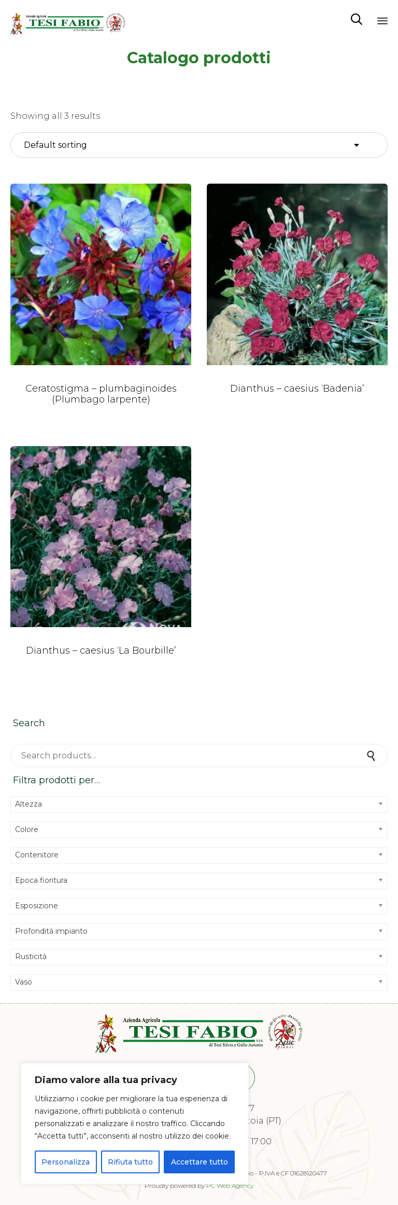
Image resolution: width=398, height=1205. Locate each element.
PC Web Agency (229, 1185)
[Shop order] (199, 145)
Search (372, 755)
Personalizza (65, 1162)
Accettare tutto (199, 1162)
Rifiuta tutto (130, 1162)
